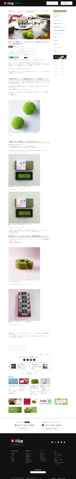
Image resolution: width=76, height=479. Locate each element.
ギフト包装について (43, 458)
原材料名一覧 (28, 458)
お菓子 (13, 454)
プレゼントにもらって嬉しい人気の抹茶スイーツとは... (13, 386)
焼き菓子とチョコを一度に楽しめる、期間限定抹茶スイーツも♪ (21, 54)
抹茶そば (13, 457)
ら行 (56, 75)
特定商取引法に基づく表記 (61, 477)
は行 (62, 68)
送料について (42, 454)
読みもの (56, 51)
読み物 (28, 10)
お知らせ (32, 10)
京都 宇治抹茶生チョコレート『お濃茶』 (16, 189)
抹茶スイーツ (37, 10)
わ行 (62, 75)
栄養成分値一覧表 (29, 460)
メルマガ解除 (56, 463)
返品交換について (43, 457)
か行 (62, 61)
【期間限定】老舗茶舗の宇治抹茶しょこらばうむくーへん (19, 283)
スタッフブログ (57, 47)
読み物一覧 (29, 372)
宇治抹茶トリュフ (11, 135)
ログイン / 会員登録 (58, 454)
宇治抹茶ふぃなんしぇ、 (33, 238)
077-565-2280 (25, 424)
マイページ (56, 455)
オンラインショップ (58, 15)
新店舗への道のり (57, 23)
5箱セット (24, 231)
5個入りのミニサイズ (39, 229)
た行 (62, 65)
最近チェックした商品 (58, 458)
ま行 (56, 71)
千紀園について (29, 452)
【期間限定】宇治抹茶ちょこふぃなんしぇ (16, 324)
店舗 (55, 16)
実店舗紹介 (28, 455)
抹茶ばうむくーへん (24, 238)
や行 (62, 71)
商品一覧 (13, 452)
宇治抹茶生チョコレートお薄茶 (20, 151)
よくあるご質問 (43, 460)
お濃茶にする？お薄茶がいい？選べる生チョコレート (19, 53)
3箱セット (19, 231)
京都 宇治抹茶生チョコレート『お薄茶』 (16, 226)
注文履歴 (56, 460)
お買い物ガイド (43, 452)
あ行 (56, 61)
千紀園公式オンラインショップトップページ (17, 10)
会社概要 (27, 454)
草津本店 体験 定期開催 (59, 30)
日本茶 (55, 40)
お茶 (12, 455)
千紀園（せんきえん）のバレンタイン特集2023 (17, 345)
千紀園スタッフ (17, 46)
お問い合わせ (56, 452)
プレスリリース (57, 20)
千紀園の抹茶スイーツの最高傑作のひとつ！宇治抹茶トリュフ (21, 51)
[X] (52, 441)
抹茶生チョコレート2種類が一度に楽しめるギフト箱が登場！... (45, 386)
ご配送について (43, 455)
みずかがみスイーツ (58, 33)
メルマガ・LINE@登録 (58, 461)
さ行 (56, 65)
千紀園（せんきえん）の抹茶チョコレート (16, 348)
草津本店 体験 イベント (59, 27)
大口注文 (27, 457)
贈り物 (13, 458)
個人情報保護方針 (53, 477)
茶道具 (55, 44)
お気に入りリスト (57, 457)
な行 (56, 68)
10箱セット (29, 231)
